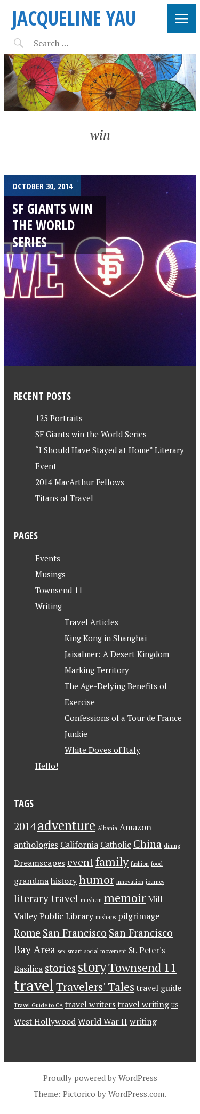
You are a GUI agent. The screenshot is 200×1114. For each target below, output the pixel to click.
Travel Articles (91, 622)
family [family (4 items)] (112, 861)
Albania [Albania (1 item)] (107, 828)
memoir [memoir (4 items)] (125, 897)
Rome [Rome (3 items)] (27, 933)
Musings (50, 574)
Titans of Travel (64, 498)
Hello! (46, 765)
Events (47, 558)
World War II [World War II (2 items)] (102, 1021)
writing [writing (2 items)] (143, 1021)
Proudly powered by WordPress (100, 1077)
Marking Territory (97, 670)
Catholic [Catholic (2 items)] (115, 844)
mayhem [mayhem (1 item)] (91, 900)
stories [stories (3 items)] (60, 968)
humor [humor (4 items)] (96, 879)
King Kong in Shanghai (106, 638)
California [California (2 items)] (79, 844)
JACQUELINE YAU (74, 17)
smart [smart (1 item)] (75, 951)
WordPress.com (136, 1093)
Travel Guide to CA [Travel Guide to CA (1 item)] (38, 1005)
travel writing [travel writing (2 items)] (143, 1004)
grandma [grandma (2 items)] (31, 881)
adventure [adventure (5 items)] (66, 825)
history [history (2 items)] (64, 881)
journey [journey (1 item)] (155, 882)
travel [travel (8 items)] (34, 985)
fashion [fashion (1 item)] (140, 863)
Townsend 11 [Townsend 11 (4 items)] (142, 967)
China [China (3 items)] (147, 844)
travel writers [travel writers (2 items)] (90, 1004)
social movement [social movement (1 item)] (105, 951)
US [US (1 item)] (174, 1005)
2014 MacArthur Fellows (79, 482)
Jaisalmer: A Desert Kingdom (117, 654)
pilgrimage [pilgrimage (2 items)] (138, 916)
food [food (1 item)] (157, 863)
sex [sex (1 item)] (62, 951)
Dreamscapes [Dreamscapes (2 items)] (39, 863)
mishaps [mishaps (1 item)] (105, 917)
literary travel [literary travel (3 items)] (46, 898)
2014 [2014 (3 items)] (24, 826)
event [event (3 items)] (80, 862)
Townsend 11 (59, 590)
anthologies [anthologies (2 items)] (36, 844)
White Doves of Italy (102, 749)
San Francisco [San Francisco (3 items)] (75, 933)
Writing (48, 606)
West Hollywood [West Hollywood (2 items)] (45, 1021)
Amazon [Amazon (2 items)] (135, 827)
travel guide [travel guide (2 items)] (159, 988)
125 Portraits (59, 418)
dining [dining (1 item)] (172, 845)
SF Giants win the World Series (52, 225)
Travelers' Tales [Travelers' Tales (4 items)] (95, 986)
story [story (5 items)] (92, 967)
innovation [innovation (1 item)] (129, 882)
